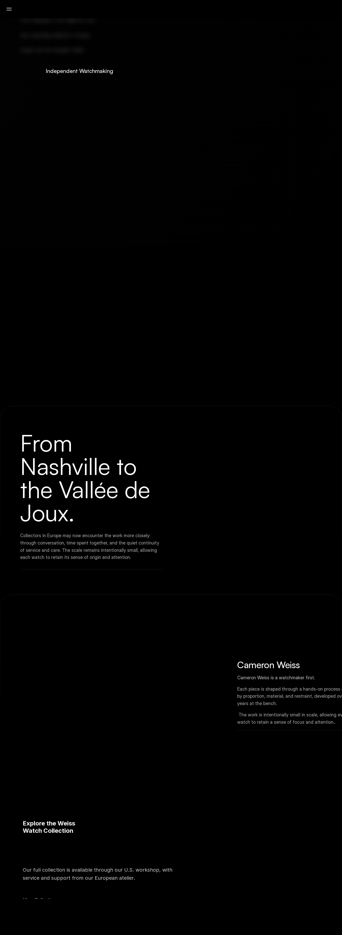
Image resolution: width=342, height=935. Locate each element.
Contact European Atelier (52, 896)
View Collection (39, 891)
